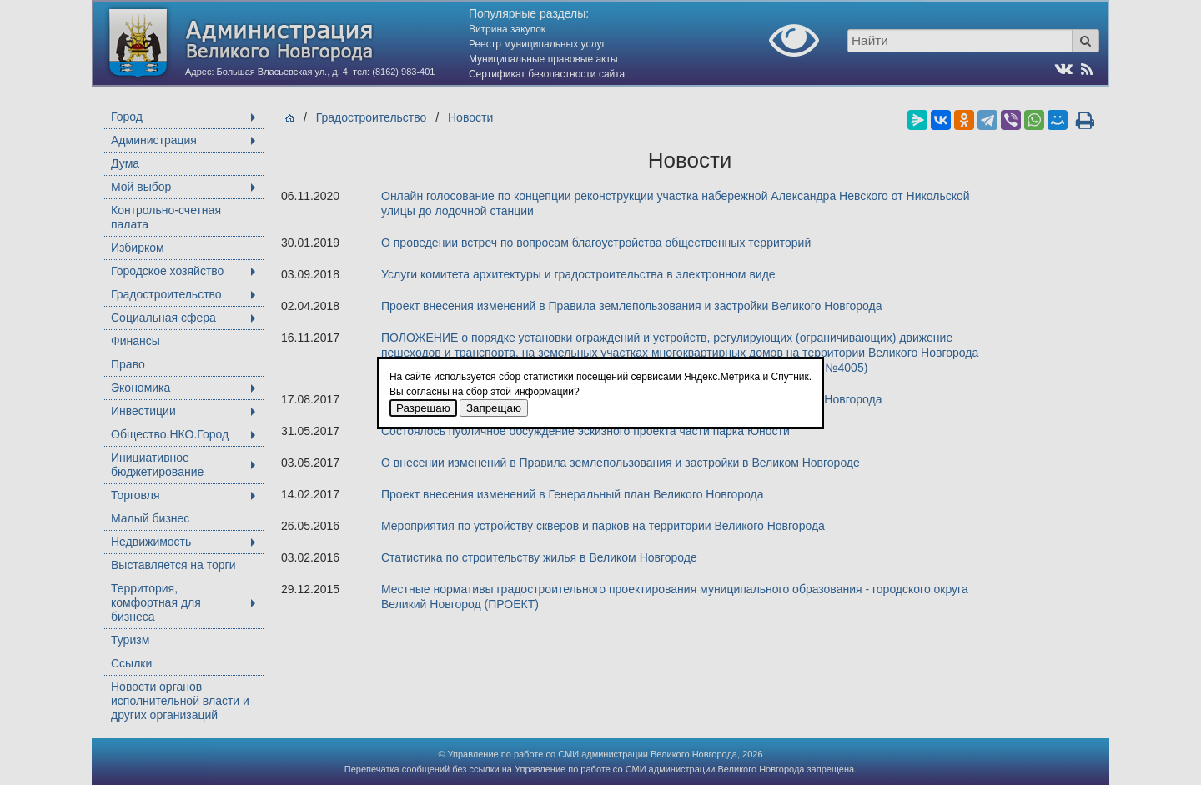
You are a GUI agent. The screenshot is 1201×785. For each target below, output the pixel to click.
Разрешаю (423, 408)
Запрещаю (493, 408)
